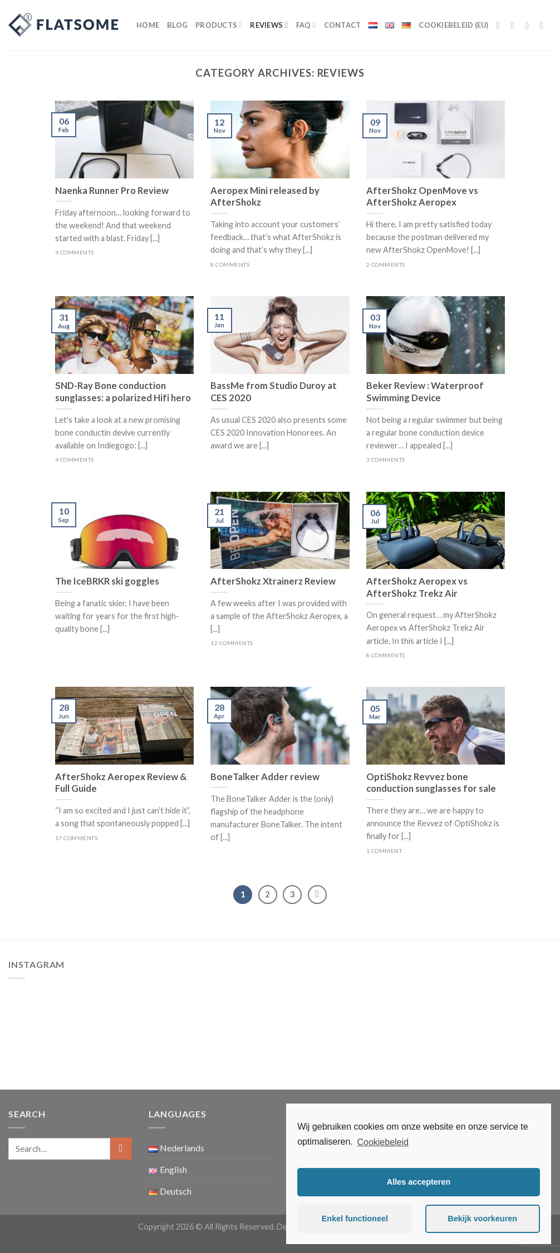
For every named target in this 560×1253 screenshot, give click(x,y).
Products (218, 24)
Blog (177, 25)
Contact (342, 25)
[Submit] (121, 1148)
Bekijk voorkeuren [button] (482, 1218)
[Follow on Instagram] (515, 25)
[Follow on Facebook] (501, 25)
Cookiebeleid (383, 1142)
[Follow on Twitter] (529, 25)
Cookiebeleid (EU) (453, 25)
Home (147, 25)
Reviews (269, 24)
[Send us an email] (544, 25)
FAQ (306, 24)
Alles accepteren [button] (418, 1181)
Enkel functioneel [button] (355, 1218)
